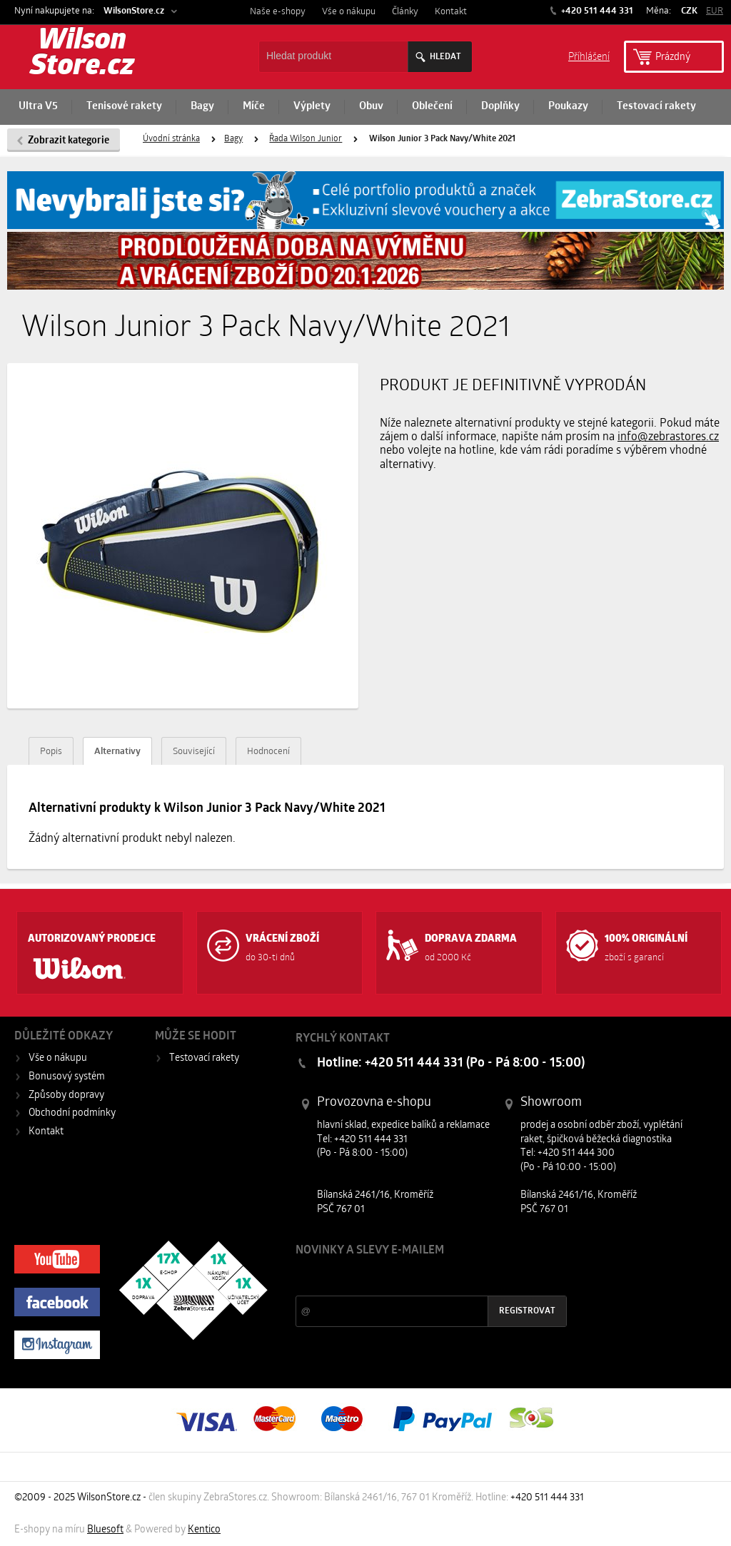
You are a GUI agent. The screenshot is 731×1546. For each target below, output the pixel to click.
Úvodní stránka (171, 139)
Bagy (202, 106)
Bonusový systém (67, 1077)
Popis (51, 751)
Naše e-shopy (278, 11)
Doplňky (500, 106)
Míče (254, 106)
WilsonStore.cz (134, 11)
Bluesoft (105, 1530)
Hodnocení (268, 751)
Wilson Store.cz (82, 54)
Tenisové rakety (124, 106)
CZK (689, 11)
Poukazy (568, 106)
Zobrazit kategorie (68, 141)
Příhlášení (589, 56)
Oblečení (432, 106)
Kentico (204, 1530)
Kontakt (451, 11)
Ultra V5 (38, 106)
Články (405, 11)
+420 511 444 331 (596, 11)
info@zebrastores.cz (668, 437)
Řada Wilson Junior (305, 139)
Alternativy (117, 751)
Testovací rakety (656, 106)
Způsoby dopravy (66, 1095)
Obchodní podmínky (72, 1113)
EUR (714, 11)
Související (194, 751)
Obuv (371, 106)
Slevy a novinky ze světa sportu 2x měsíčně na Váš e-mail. (418, 1277)
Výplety (312, 106)
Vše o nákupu (348, 11)
